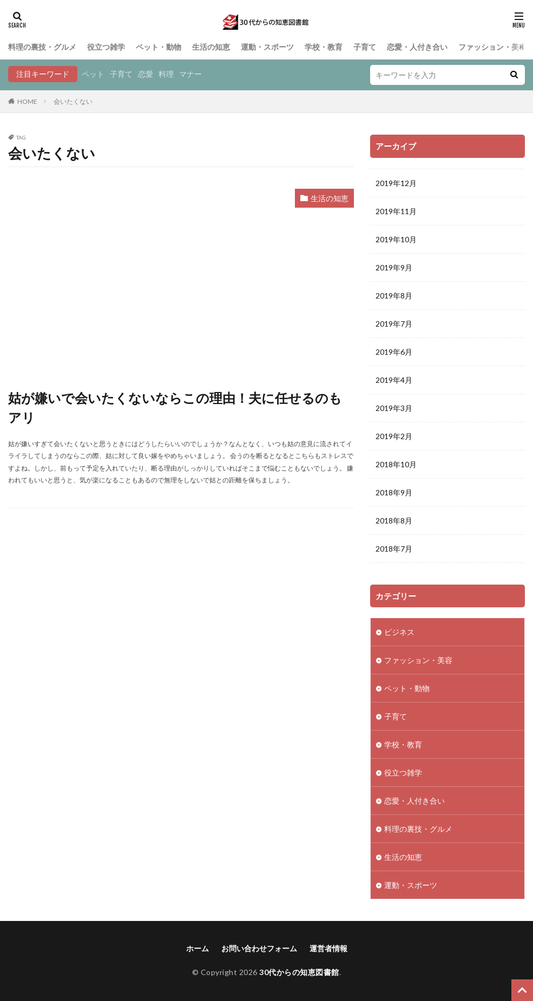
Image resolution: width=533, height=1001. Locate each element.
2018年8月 (394, 520)
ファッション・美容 (492, 46)
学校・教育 (324, 46)
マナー (190, 73)
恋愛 (145, 73)
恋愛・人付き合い (417, 46)
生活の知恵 (211, 46)
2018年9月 (394, 492)
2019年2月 (394, 436)
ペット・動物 (158, 46)
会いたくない (73, 101)
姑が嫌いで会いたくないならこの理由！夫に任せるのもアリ (175, 407)
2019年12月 (396, 183)
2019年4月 (394, 380)
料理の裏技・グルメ (42, 46)
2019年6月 (394, 351)
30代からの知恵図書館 (299, 972)
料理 (166, 73)
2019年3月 (394, 408)
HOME (27, 101)
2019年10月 (396, 239)
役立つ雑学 (106, 46)
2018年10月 (396, 464)
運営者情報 (328, 948)
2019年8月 (394, 295)
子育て (364, 46)
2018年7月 (394, 548)
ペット (93, 73)
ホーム (197, 948)
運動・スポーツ (267, 46)
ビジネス (399, 632)
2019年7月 (394, 323)
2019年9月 (394, 267)
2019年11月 (396, 211)
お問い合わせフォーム (259, 948)
